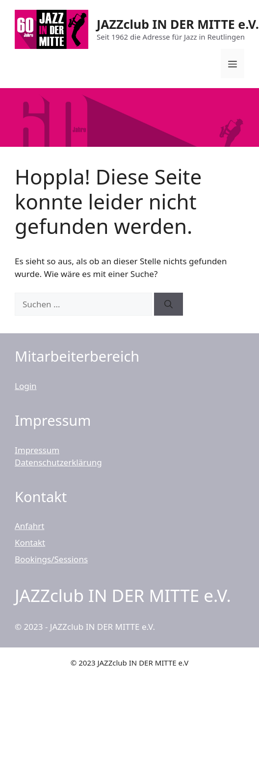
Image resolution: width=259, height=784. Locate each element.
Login (26, 386)
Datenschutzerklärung (58, 462)
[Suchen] (168, 304)
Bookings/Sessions (51, 559)
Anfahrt (29, 525)
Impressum (37, 450)
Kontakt (30, 542)
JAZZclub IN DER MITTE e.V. (178, 24)
